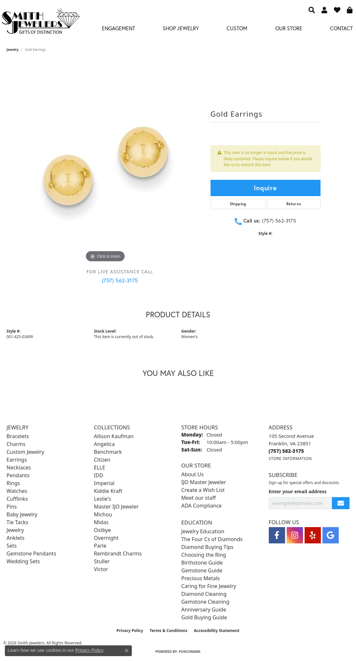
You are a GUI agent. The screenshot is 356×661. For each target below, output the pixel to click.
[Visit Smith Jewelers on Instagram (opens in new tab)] (295, 535)
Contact (341, 28)
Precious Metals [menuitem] (200, 578)
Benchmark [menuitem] (108, 451)
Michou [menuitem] (103, 514)
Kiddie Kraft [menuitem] (108, 491)
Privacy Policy (129, 630)
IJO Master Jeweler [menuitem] (203, 482)
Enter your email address (298, 491)
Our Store (288, 28)
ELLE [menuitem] (99, 467)
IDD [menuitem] (98, 475)
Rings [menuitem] (13, 483)
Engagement (118, 28)
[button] (311, 10)
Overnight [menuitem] (106, 537)
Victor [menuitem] (101, 569)
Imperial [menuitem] (104, 483)
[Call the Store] (286, 451)
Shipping (238, 203)
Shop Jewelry (181, 28)
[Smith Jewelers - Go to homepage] (40, 22)
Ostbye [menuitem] (102, 530)
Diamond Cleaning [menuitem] (203, 593)
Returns (293, 203)
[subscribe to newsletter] (340, 503)
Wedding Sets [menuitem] (23, 561)
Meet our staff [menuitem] (198, 497)
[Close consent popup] (127, 651)
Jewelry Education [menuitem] (202, 531)
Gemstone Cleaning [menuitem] (205, 601)
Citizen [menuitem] (102, 459)
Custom (236, 28)
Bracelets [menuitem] (18, 436)
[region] (105, 166)
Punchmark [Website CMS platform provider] (190, 651)
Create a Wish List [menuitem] (203, 490)
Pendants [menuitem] (18, 475)
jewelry (13, 49)
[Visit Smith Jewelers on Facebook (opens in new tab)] (277, 535)
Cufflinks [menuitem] (17, 498)
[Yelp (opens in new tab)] (313, 535)
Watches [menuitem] (17, 491)
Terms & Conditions (168, 630)
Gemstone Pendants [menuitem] (31, 553)
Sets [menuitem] (12, 545)
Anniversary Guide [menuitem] (203, 609)
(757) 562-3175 (120, 280)
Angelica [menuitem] (104, 444)
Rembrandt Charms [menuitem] (118, 553)
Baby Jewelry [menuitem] (22, 514)
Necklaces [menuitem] (19, 467)
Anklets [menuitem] (15, 537)
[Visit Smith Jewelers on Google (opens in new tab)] (330, 535)
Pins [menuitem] (12, 506)
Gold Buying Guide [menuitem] (204, 617)
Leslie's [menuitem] (102, 498)
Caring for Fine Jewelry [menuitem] (208, 586)
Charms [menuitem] (16, 444)
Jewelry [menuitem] (15, 530)
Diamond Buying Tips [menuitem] (207, 547)
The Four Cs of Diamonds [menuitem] (212, 539)
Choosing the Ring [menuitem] (203, 554)
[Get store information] (290, 458)
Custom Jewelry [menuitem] (25, 451)
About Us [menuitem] (192, 474)
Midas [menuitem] (101, 522)
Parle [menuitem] (100, 545)
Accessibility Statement (217, 630)
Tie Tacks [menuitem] (17, 522)
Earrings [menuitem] (17, 459)
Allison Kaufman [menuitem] (114, 436)
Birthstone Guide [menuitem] (202, 562)
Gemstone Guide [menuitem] (201, 570)
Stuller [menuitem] (102, 561)
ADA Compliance (201, 505)
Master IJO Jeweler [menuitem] (116, 506)
